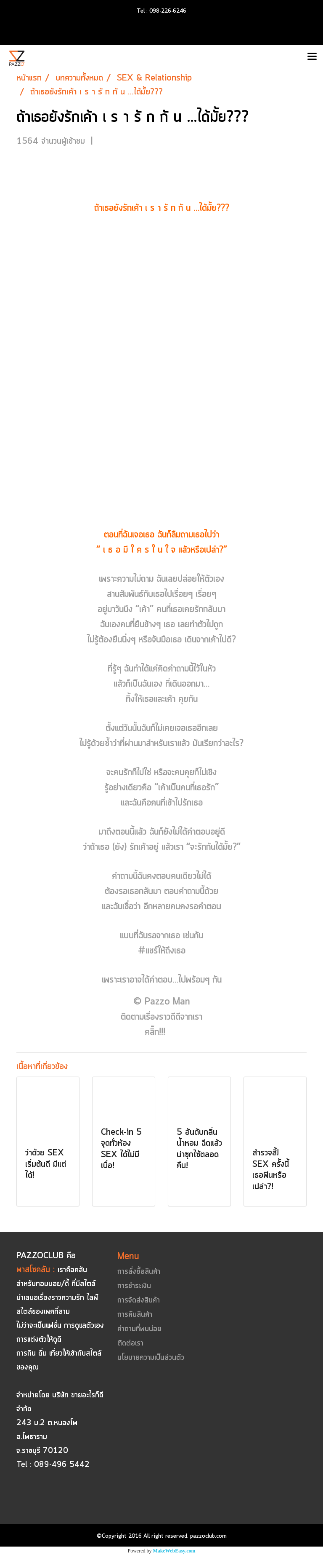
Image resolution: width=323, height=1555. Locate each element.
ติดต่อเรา (130, 1343)
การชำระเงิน (134, 1286)
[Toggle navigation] (312, 57)
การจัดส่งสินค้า (138, 1300)
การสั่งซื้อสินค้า (138, 1271)
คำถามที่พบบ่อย (139, 1329)
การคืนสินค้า (134, 1314)
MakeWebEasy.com (174, 1551)
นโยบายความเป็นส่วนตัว (150, 1357)
